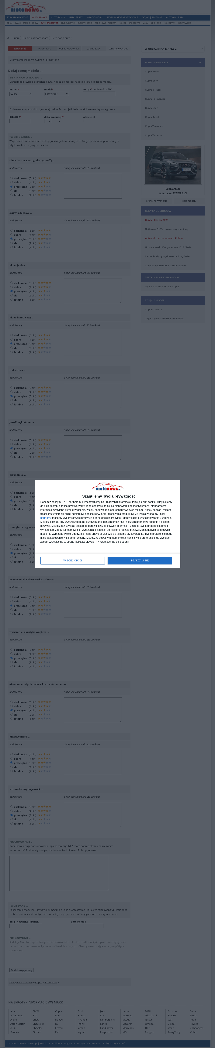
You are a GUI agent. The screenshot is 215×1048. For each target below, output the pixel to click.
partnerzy (45, 518)
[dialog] (107, 524)
